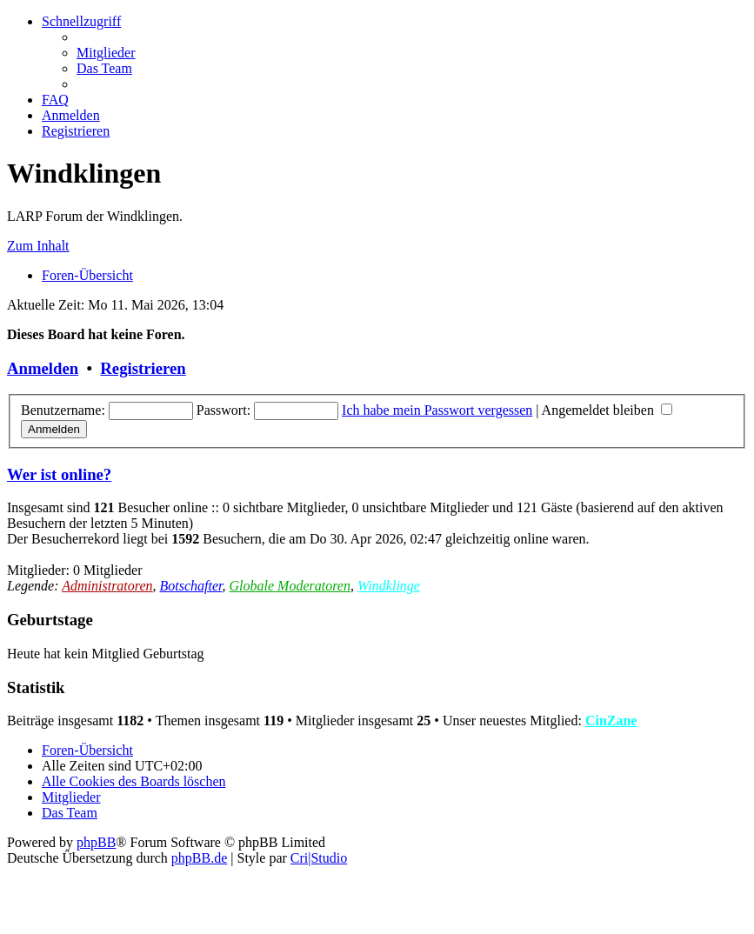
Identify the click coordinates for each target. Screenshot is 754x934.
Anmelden (42, 368)
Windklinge (388, 585)
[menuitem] (106, 52)
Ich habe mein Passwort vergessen (437, 410)
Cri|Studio (318, 858)
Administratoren (107, 585)
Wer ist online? (59, 474)
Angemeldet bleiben (607, 410)
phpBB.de (199, 858)
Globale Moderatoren (290, 585)
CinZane (611, 720)
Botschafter (191, 585)
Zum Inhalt (38, 245)
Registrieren (142, 368)
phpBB (96, 842)
